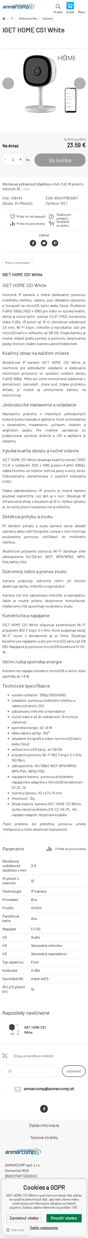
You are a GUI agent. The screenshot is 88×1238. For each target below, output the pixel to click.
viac (26, 189)
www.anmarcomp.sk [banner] (18, 8)
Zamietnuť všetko (24, 1218)
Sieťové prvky (28, 18)
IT (12, 18)
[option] (44, 83)
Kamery (48, 18)
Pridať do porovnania (31, 223)
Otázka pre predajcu (64, 216)
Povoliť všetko (64, 1218)
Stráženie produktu (63, 223)
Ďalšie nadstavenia (44, 1228)
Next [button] (80, 83)
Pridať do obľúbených (31, 216)
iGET (64, 203)
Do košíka (60, 160)
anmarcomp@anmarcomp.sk (49, 1088)
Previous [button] (8, 83)
